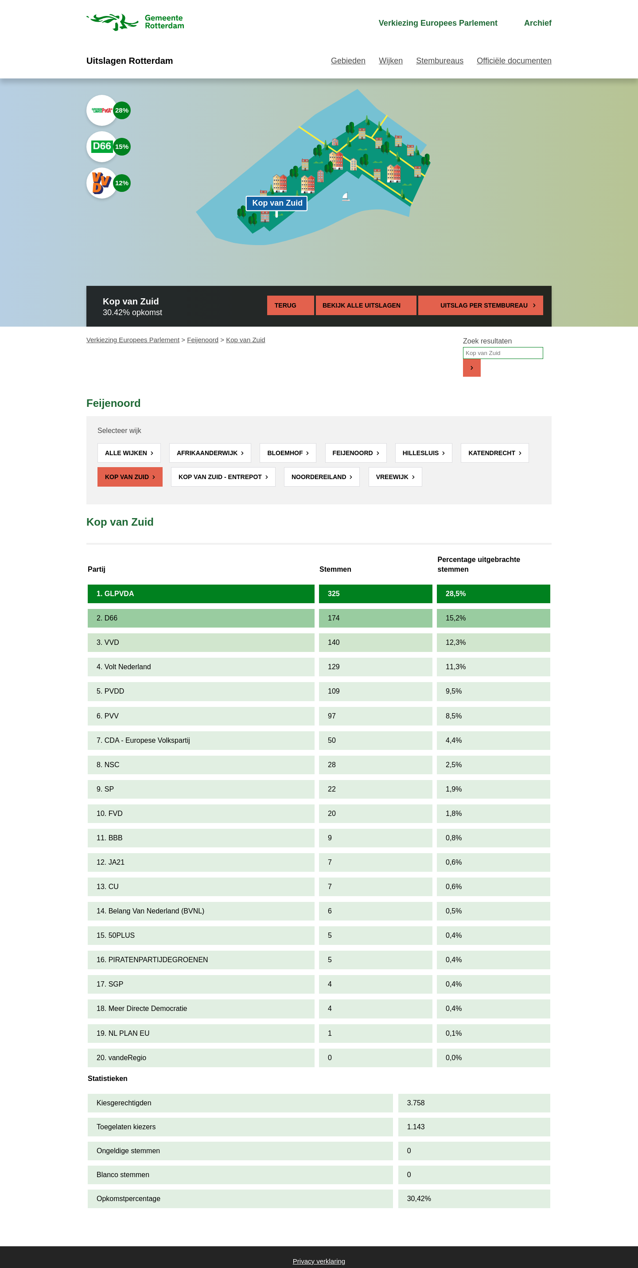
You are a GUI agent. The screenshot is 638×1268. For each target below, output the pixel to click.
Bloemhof (285, 452)
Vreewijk (393, 476)
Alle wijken (127, 452)
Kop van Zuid (128, 476)
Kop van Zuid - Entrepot (221, 476)
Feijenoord (202, 339)
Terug (285, 305)
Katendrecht (492, 452)
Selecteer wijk (119, 430)
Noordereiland (320, 476)
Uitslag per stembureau (484, 305)
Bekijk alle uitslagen (366, 305)
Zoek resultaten (487, 341)
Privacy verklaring (319, 1261)
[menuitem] (430, 23)
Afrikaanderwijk (208, 452)
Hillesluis (422, 452)
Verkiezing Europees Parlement (132, 339)
